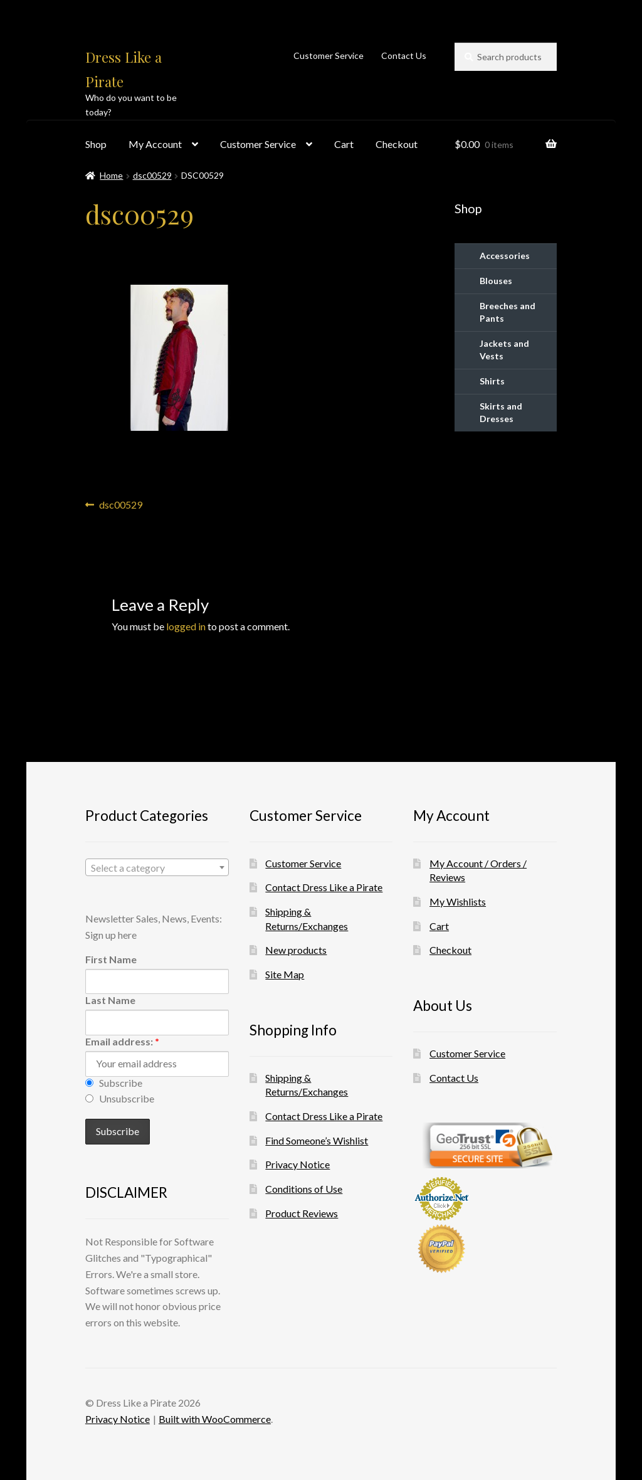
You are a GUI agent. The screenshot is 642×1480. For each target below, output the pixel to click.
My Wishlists (457, 901)
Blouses (496, 280)
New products (296, 950)
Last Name (110, 1000)
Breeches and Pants (507, 312)
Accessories (505, 255)
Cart (344, 144)
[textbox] (157, 868)
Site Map (284, 974)
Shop (96, 144)
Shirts (492, 381)
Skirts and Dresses (501, 412)
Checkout (397, 144)
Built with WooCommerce (215, 1419)
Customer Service (328, 55)
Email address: (122, 1041)
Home (111, 175)
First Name (111, 959)
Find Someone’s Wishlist (316, 1140)
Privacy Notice (297, 1164)
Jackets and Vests (504, 349)
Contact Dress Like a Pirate (323, 887)
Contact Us (403, 55)
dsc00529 (152, 175)
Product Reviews (301, 1213)
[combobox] (157, 867)
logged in (186, 626)
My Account (155, 144)
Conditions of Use (303, 1189)
